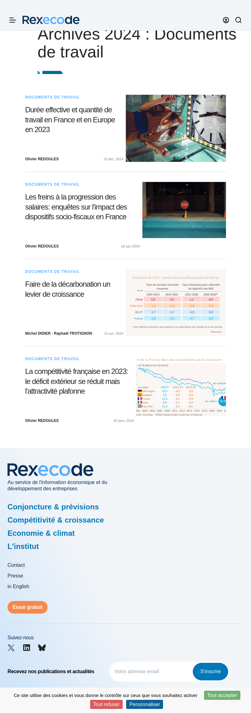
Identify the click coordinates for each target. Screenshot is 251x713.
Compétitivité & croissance (56, 520)
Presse (15, 575)
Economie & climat (41, 533)
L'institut (23, 546)
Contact (16, 565)
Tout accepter (222, 695)
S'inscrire (210, 671)
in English (18, 586)
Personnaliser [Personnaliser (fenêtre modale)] (144, 704)
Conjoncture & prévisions (53, 507)
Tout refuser (106, 704)
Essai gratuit (28, 607)
